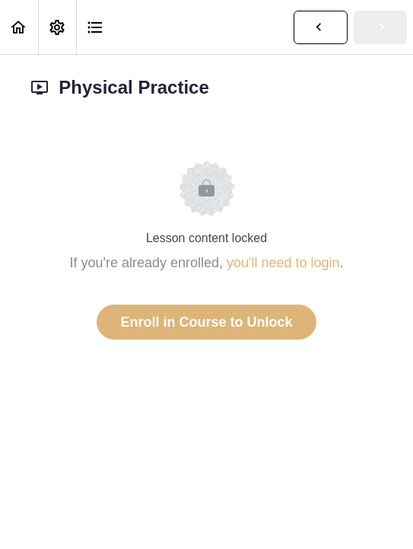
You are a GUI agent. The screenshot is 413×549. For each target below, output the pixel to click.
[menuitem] (57, 27)
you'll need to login (283, 262)
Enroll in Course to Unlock (206, 322)
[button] (19, 27)
